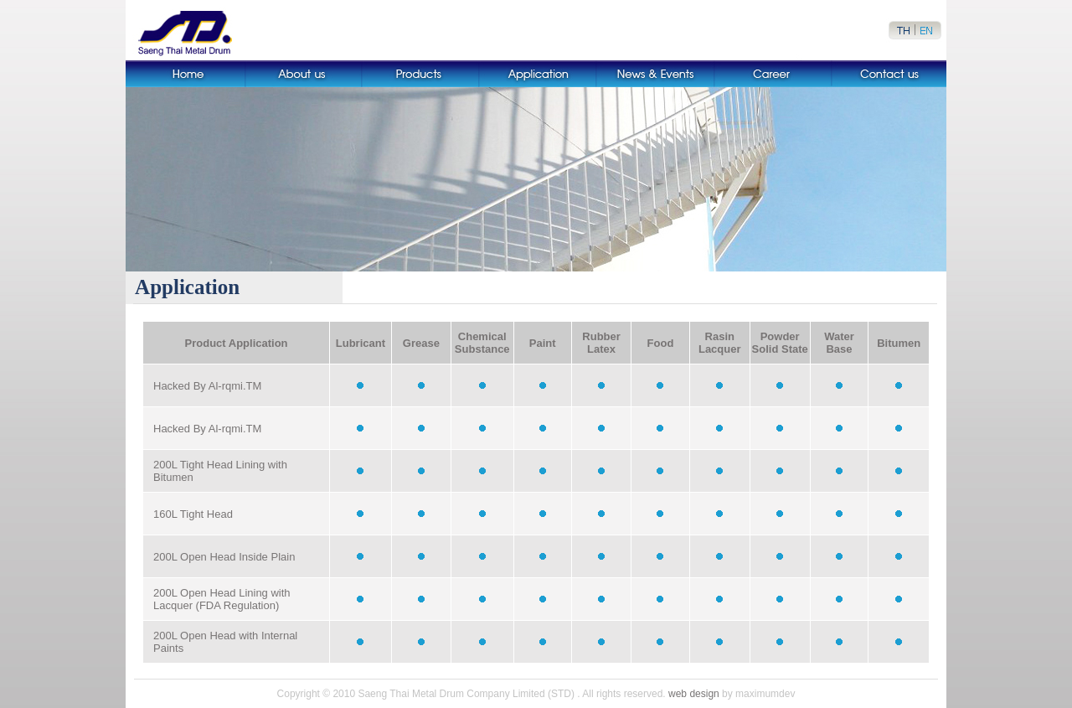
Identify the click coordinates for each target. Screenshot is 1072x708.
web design (693, 694)
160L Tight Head (193, 514)
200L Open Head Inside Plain (224, 556)
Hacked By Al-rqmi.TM (207, 386)
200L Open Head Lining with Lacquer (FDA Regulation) (222, 599)
